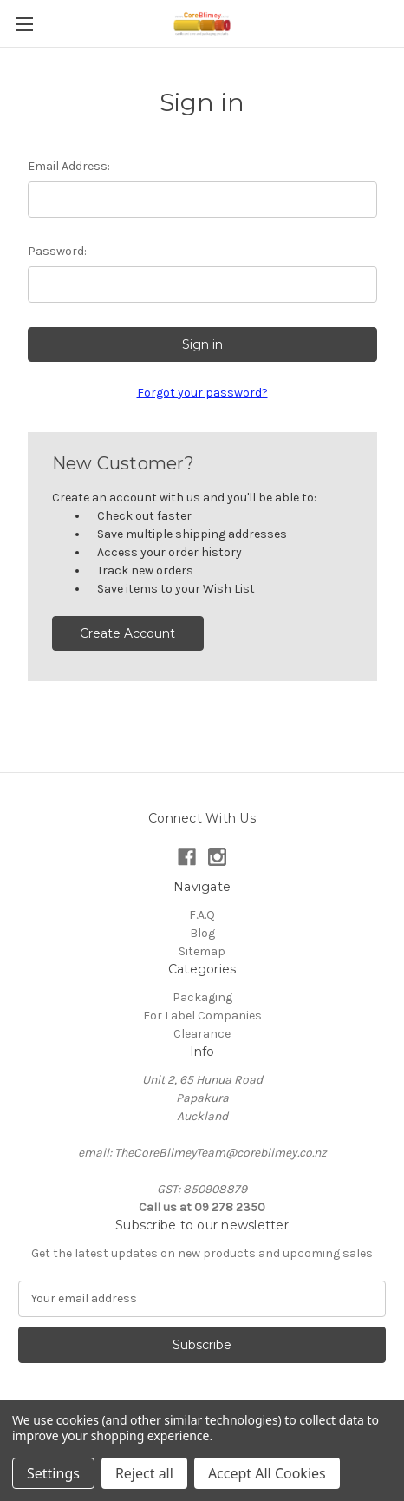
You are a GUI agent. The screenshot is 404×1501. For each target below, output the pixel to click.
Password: (57, 251)
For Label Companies (202, 1015)
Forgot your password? (202, 392)
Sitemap (202, 951)
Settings (53, 1473)
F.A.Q (202, 915)
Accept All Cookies (267, 1473)
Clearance (202, 1033)
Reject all (144, 1473)
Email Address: (69, 166)
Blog (202, 933)
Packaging (202, 997)
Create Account (127, 633)
